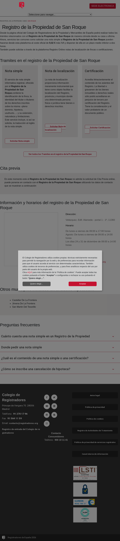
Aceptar (82, 284)
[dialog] (60, 270)
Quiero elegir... (36, 284)
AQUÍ (29, 272)
